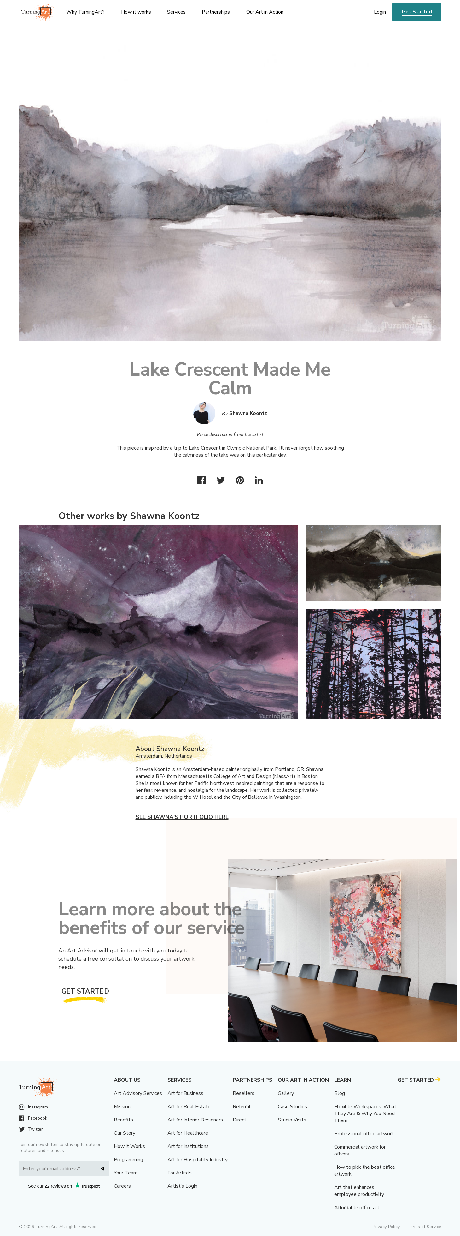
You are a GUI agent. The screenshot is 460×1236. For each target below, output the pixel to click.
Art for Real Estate (189, 1106)
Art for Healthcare (187, 1133)
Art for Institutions (188, 1146)
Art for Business (185, 1093)
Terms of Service (424, 1227)
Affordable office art (356, 1207)
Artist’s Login (182, 1186)
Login (380, 12)
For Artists (179, 1172)
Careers (122, 1186)
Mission (122, 1106)
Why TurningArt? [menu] (85, 12)
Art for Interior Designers (195, 1119)
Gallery (286, 1093)
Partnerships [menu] (216, 12)
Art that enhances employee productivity (359, 1191)
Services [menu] (176, 12)
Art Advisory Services (138, 1093)
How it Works (129, 1146)
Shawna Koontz (248, 413)
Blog (339, 1093)
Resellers (243, 1093)
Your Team (125, 1172)
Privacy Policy (386, 1227)
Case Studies (292, 1106)
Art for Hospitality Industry (197, 1159)
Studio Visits (292, 1119)
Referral (242, 1106)
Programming (128, 1159)
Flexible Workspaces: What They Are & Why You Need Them (365, 1113)
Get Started (417, 11)
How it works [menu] (136, 12)
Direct (239, 1119)
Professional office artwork (364, 1133)
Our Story (124, 1133)
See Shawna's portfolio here (182, 817)
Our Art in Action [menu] (264, 12)
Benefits (123, 1119)
